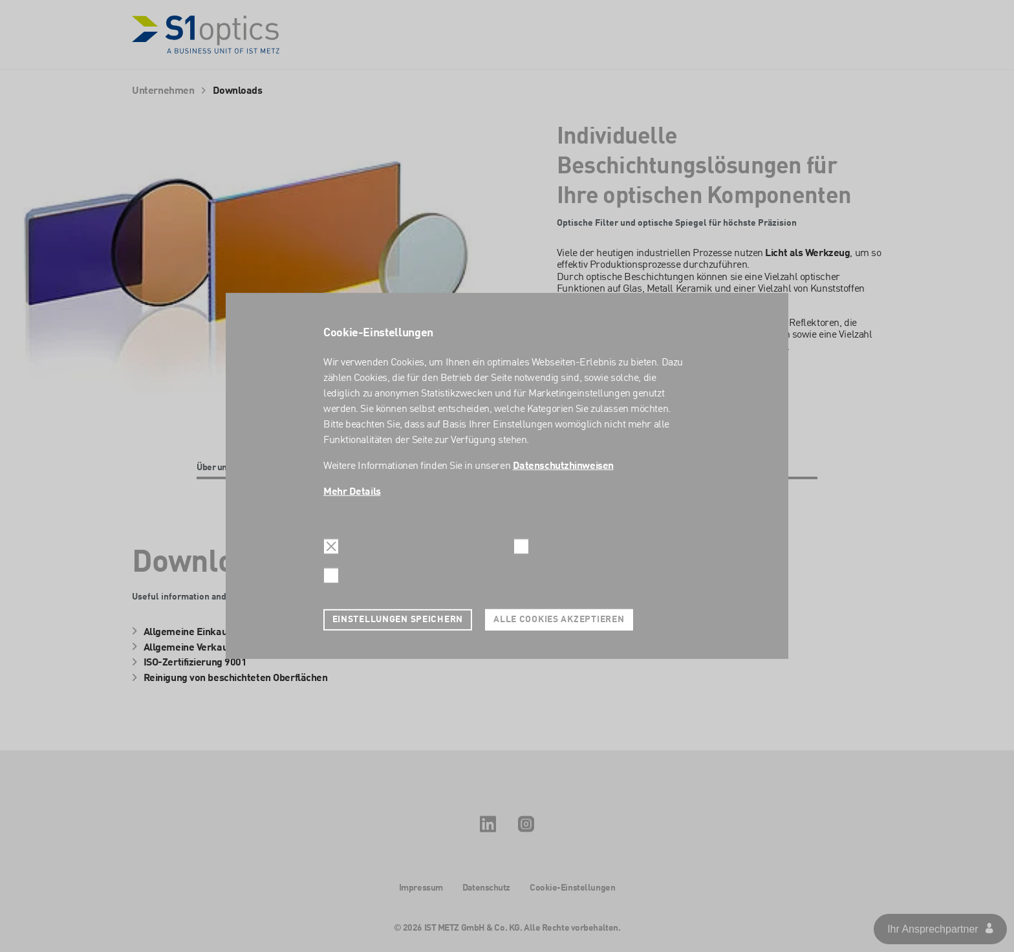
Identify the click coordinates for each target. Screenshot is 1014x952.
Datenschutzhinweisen (563, 466)
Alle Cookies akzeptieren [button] (558, 619)
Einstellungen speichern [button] (398, 619)
